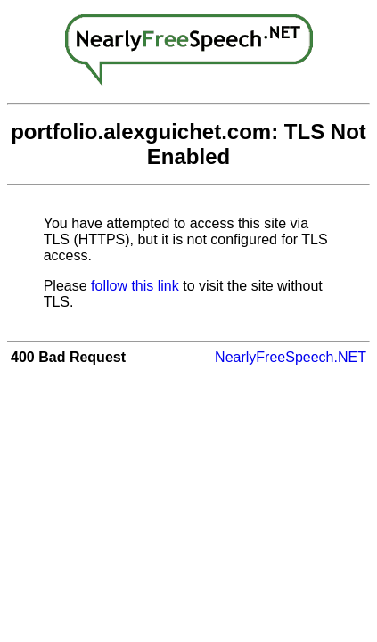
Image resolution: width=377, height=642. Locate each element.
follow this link (135, 285)
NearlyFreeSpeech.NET (290, 357)
